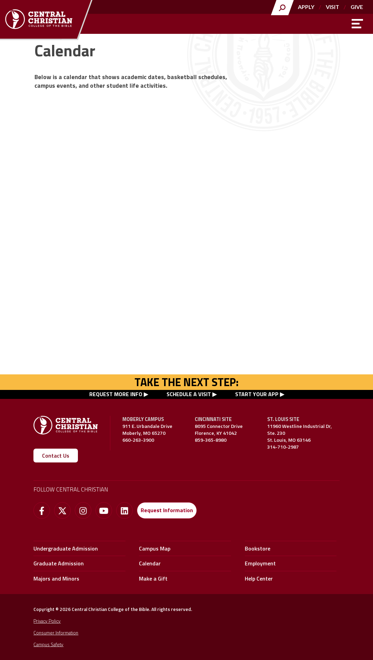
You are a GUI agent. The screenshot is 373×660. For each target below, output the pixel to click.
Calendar (150, 563)
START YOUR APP (257, 394)
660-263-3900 (138, 440)
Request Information (167, 510)
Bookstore (257, 548)
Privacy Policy (47, 621)
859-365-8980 (210, 440)
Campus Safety (48, 644)
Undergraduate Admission (65, 548)
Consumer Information (55, 632)
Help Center (259, 578)
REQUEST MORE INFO (115, 394)
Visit (332, 6)
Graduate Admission (58, 563)
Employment (260, 563)
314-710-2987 (283, 447)
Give (357, 6)
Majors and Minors (56, 578)
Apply (306, 6)
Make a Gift (153, 578)
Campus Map (154, 548)
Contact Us (55, 455)
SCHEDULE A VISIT (189, 394)
